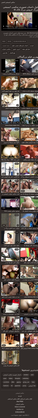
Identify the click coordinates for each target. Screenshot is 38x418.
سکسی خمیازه (6, 49)
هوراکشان (11, 53)
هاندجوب (4, 53)
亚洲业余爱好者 (19, 412)
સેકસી (19, 396)
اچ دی (31, 45)
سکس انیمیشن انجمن (7, 2)
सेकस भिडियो (19, 401)
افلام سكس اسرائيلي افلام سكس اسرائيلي (19, 399)
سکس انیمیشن (19, 404)
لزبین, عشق (15, 49)
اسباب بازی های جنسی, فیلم (19, 45)
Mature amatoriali (19, 407)
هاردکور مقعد (25, 49)
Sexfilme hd (19, 409)
